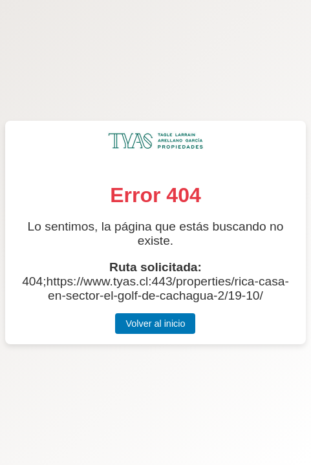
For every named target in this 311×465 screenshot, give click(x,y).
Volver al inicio (155, 323)
